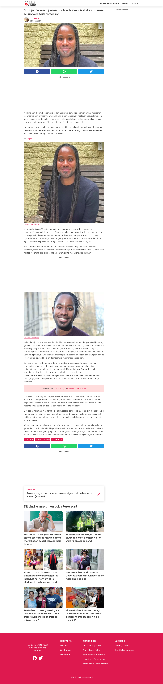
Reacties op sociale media (95, 663)
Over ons (64, 645)
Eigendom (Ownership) (93, 659)
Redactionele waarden (93, 654)
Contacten (65, 650)
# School (28, 439)
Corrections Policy (91, 650)
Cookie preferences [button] (124, 650)
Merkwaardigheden (109, 3)
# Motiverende (42, 439)
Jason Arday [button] (59, 388)
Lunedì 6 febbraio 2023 (76, 388)
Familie (125, 3)
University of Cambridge (31, 224)
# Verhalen (57, 439)
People (29, 138)
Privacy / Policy (122, 645)
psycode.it (65, 654)
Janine (36, 18)
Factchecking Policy (91, 645)
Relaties (135, 3)
